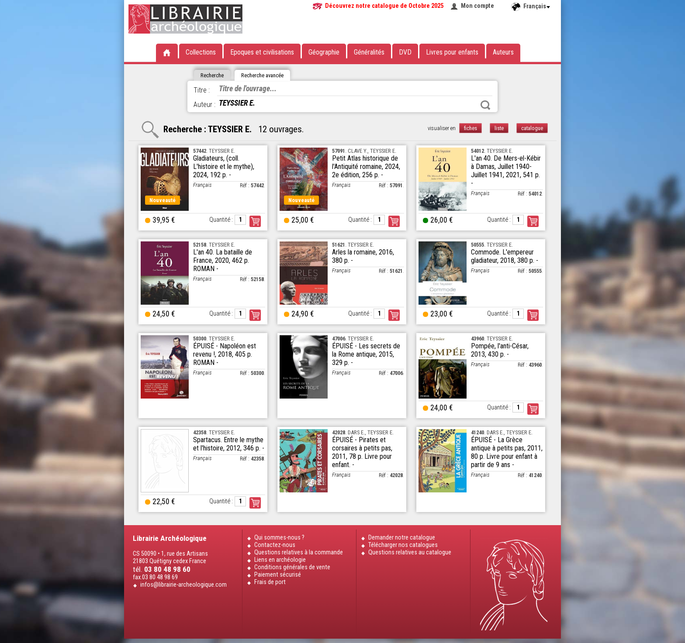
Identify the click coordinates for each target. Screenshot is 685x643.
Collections (201, 52)
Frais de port (270, 582)
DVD (405, 52)
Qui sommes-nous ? (279, 537)
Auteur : (204, 104)
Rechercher (485, 105)
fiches (470, 128)
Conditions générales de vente (292, 567)
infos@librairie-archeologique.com (183, 584)
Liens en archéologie (280, 560)
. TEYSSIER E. (214, 151)
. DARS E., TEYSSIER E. (363, 432)
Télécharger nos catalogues (403, 545)
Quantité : (221, 220)
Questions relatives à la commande (298, 552)
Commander (255, 221)
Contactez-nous (274, 545)
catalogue (532, 128)
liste (499, 128)
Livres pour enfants (452, 52)
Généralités (369, 52)
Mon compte (477, 6)
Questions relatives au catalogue (409, 552)
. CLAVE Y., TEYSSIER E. (364, 151)
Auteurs (503, 52)
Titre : (202, 90)
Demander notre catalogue (401, 537)
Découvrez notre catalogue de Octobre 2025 (384, 6)
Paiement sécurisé (277, 574)
